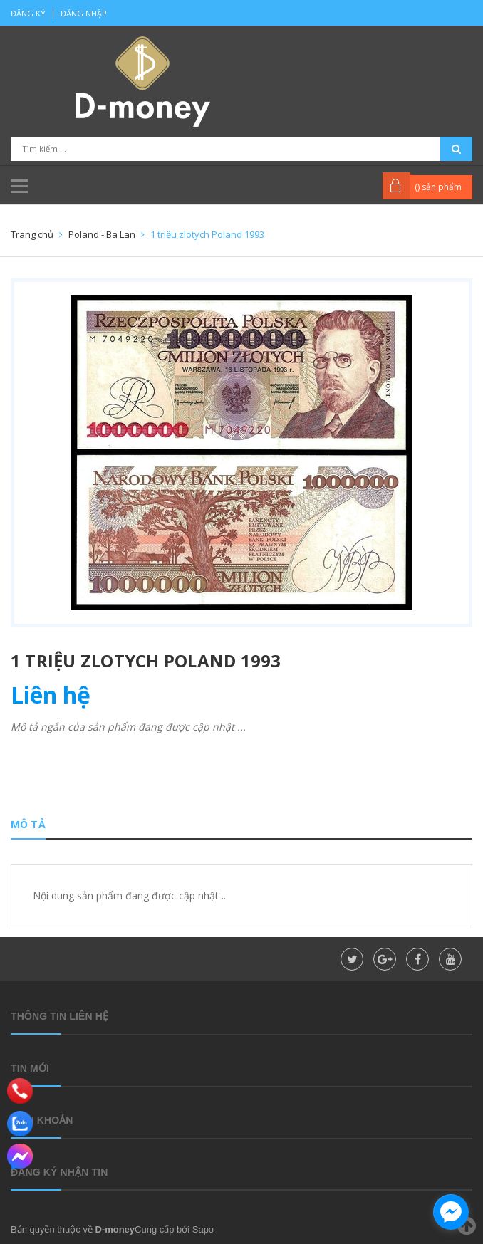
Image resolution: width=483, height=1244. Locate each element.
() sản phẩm (438, 187)
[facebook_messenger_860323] (451, 1212)
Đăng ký (28, 13)
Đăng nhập (84, 13)
